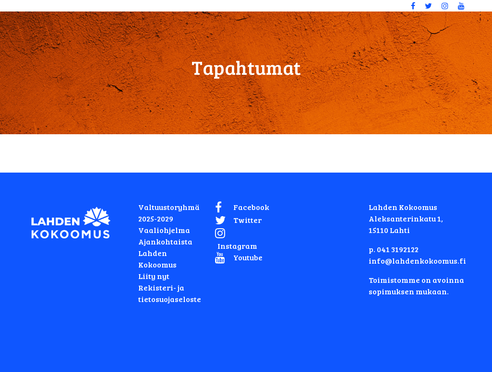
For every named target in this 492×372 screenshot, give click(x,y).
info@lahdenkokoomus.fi (417, 261)
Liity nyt (153, 276)
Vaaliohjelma (164, 230)
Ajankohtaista (165, 241)
